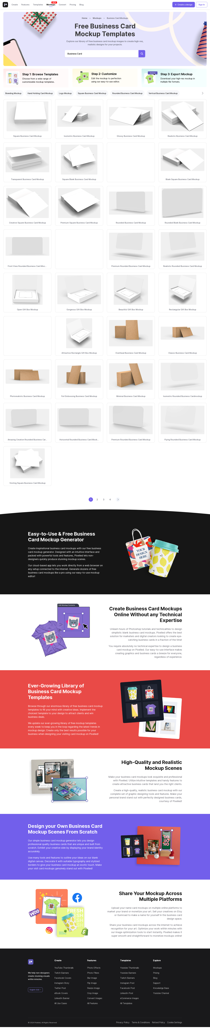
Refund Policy (152, 1024)
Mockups (50, 4)
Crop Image (92, 993)
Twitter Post (60, 988)
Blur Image (92, 978)
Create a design (183, 4)
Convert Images (94, 998)
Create (15, 4)
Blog (81, 4)
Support (156, 983)
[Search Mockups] (102, 53)
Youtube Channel (161, 993)
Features (25, 4)
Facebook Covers (62, 978)
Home (84, 18)
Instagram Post (127, 983)
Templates (38, 4)
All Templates (126, 1003)
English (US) (35, 990)
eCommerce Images (129, 998)
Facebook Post (127, 988)
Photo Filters (93, 973)
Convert (62, 4)
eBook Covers (61, 993)
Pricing (73, 4)
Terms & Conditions (130, 1024)
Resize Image (93, 988)
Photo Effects (93, 967)
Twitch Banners (61, 973)
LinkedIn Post (126, 993)
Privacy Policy (111, 1024)
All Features (92, 1003)
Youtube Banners (128, 973)
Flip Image (92, 983)
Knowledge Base (161, 988)
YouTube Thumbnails (64, 967)
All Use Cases (60, 1003)
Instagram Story (61, 983)
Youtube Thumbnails (129, 967)
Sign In (201, 4)
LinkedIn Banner (62, 998)
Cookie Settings (169, 1024)
